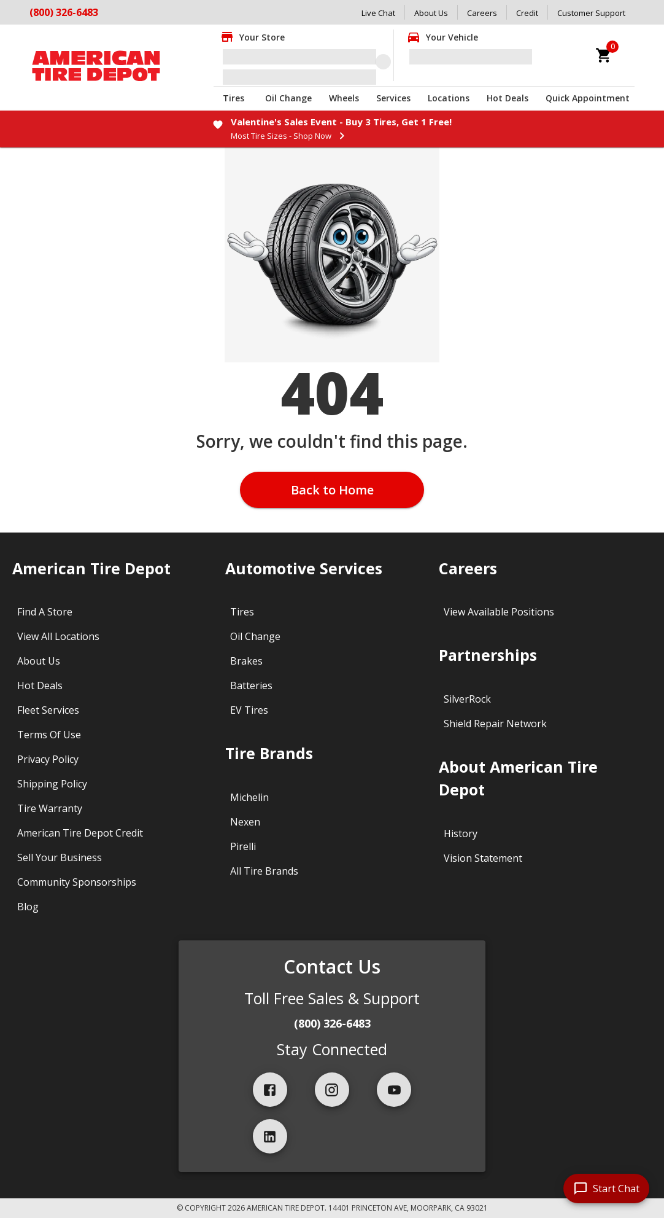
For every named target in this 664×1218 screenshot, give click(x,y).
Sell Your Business (59, 857)
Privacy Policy (48, 759)
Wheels (344, 98)
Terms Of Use (49, 734)
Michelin (249, 797)
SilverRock (467, 699)
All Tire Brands (264, 871)
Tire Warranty (49, 808)
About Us (431, 12)
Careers (482, 12)
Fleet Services (48, 710)
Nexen (245, 822)
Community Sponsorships (76, 882)
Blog (28, 906)
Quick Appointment (588, 98)
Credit (527, 12)
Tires (233, 98)
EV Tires (249, 710)
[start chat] (606, 1188)
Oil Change (288, 98)
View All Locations (58, 636)
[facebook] (270, 1089)
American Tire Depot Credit (80, 833)
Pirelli (243, 846)
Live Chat (378, 12)
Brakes (246, 661)
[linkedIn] (270, 1136)
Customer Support (591, 12)
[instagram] (332, 1089)
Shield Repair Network (495, 723)
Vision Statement (483, 858)
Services (393, 98)
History (460, 833)
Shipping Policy (52, 784)
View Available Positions (499, 612)
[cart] (603, 55)
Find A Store (44, 612)
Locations (448, 98)
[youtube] (394, 1089)
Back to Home (332, 490)
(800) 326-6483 (63, 12)
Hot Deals (507, 98)
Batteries (251, 685)
